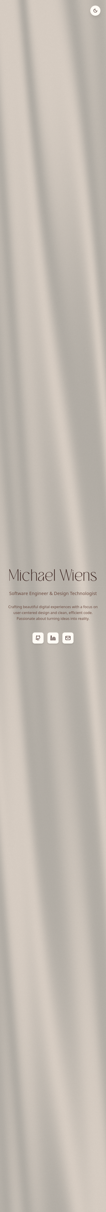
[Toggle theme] (95, 10)
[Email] (68, 638)
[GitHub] (38, 638)
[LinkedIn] (53, 638)
